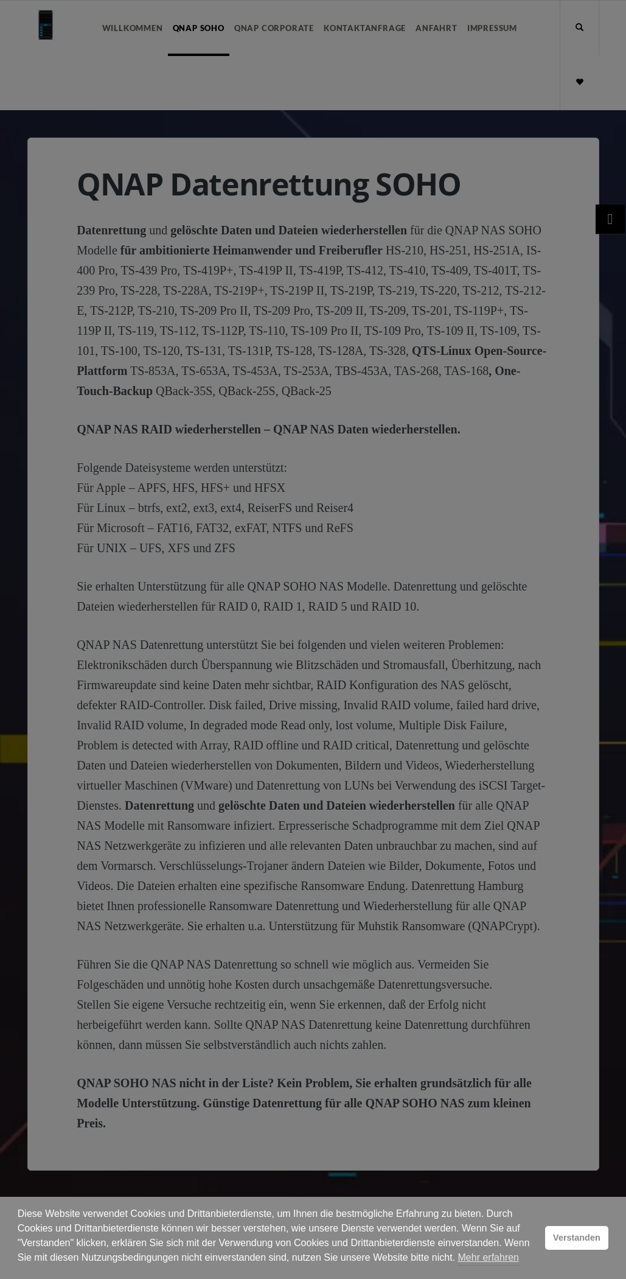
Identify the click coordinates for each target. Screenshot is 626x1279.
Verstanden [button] (576, 1237)
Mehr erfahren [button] (489, 1257)
